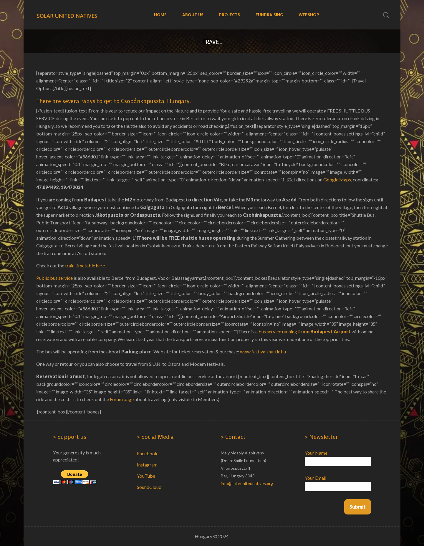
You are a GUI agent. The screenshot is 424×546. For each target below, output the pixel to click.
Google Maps (337, 179)
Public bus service (54, 278)
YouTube (146, 476)
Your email (338, 482)
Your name (338, 457)
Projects (229, 14)
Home (160, 14)
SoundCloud (149, 487)
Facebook (147, 453)
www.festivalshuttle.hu (263, 351)
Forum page (122, 399)
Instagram (147, 464)
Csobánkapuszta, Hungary (155, 101)
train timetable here (85, 265)
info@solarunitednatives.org (247, 483)
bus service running (305, 331)
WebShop (309, 14)
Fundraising (269, 14)
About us (192, 14)
